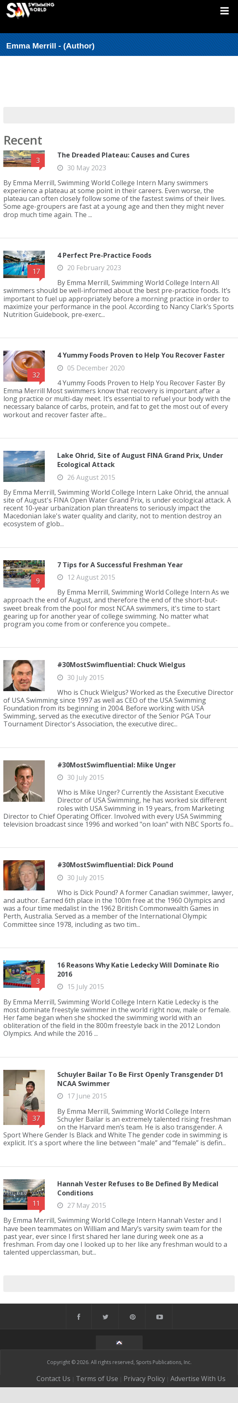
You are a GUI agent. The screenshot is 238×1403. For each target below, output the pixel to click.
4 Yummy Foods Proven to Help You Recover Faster (141, 355)
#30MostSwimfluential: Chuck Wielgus (121, 664)
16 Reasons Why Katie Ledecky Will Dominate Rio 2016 (138, 969)
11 (36, 1203)
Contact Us (53, 1378)
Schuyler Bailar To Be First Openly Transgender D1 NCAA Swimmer (140, 1079)
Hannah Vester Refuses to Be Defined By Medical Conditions (138, 1188)
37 (36, 1118)
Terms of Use (97, 1378)
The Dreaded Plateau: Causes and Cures (123, 155)
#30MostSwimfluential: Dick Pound (115, 864)
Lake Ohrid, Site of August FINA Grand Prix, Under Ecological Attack (140, 460)
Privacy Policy (144, 1378)
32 (36, 375)
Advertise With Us (198, 1378)
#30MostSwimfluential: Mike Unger (116, 764)
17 (36, 271)
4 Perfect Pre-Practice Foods (104, 255)
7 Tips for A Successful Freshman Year (120, 564)
